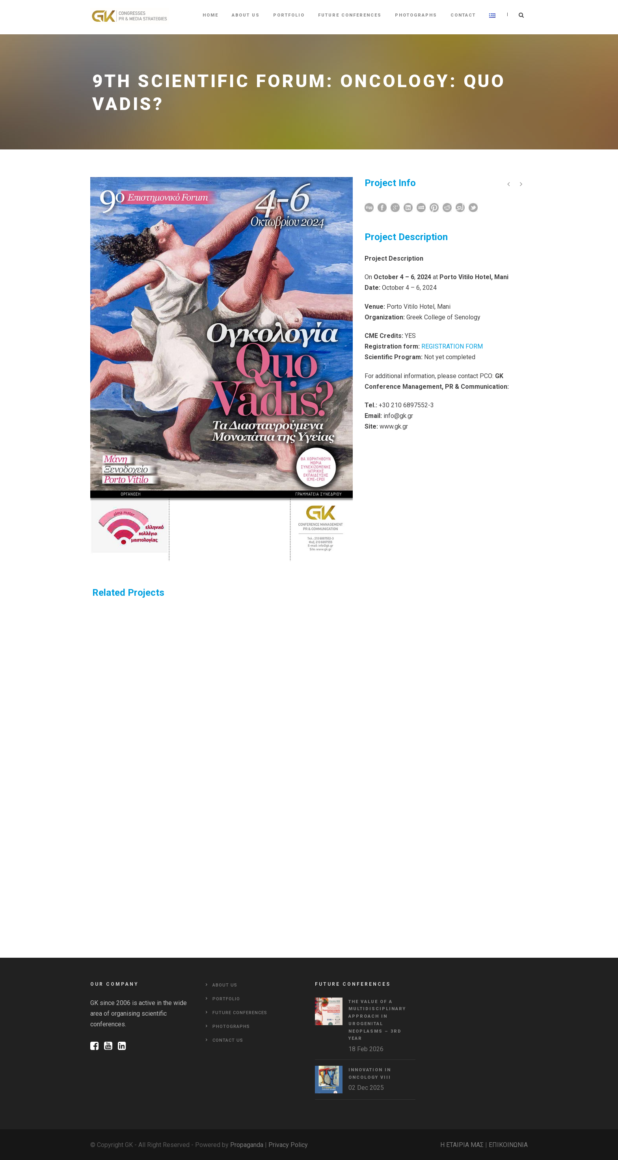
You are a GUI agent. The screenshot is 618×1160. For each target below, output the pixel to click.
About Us (246, 15)
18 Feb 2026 (365, 1049)
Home (210, 15)
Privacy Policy (288, 1145)
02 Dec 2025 (366, 1087)
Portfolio (289, 15)
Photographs (416, 15)
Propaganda (246, 1145)
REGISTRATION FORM (452, 346)
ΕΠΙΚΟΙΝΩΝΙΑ (508, 1145)
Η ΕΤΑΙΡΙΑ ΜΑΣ (462, 1145)
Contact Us (227, 1040)
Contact (463, 15)
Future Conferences (350, 15)
